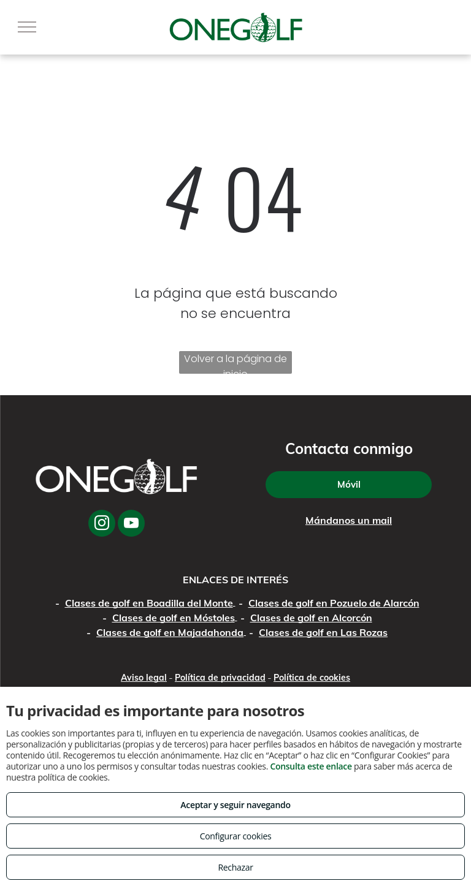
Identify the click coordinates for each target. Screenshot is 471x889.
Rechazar (235, 867)
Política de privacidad (220, 677)
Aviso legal (144, 677)
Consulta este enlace (310, 766)
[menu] (27, 27)
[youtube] (131, 525)
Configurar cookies (236, 836)
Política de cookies (312, 677)
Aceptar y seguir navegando (235, 805)
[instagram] (101, 525)
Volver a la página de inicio (235, 363)
